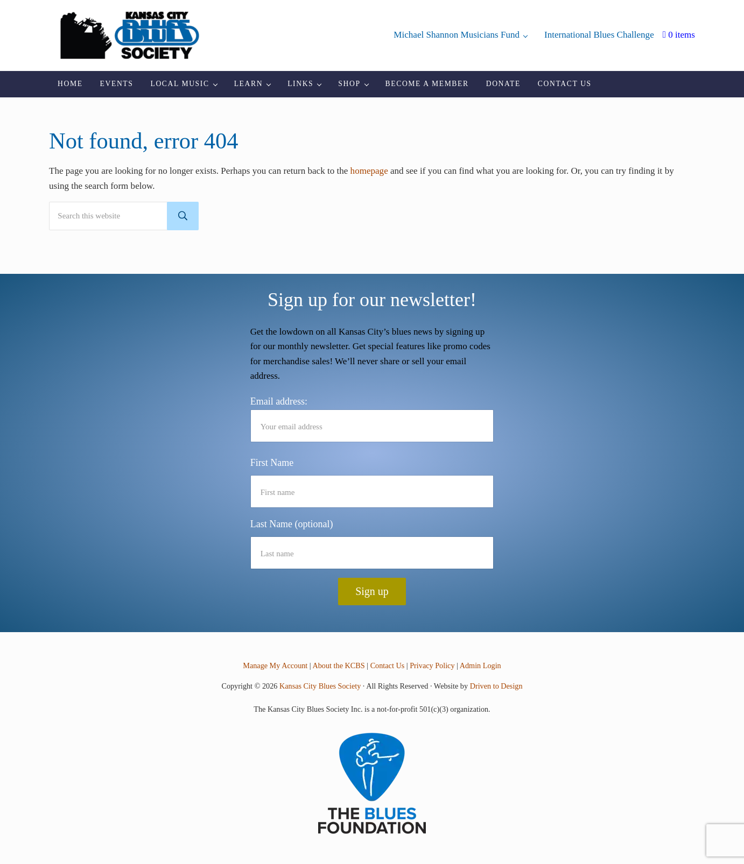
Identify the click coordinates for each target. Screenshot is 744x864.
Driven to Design (496, 686)
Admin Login (480, 665)
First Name (272, 462)
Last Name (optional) (291, 524)
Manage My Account (275, 665)
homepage (369, 171)
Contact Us (387, 665)
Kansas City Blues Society (320, 686)
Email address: (372, 419)
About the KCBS (338, 665)
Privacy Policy (432, 665)
